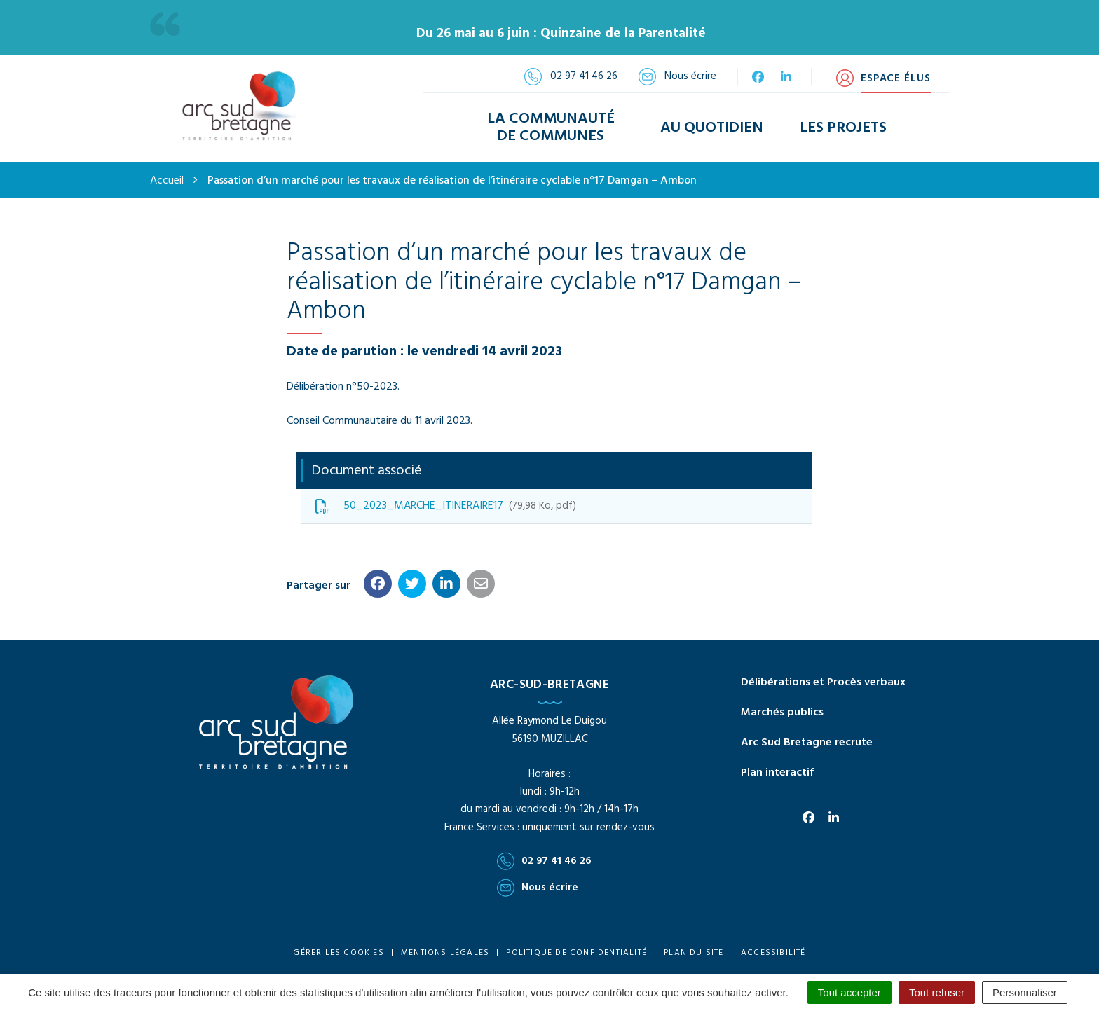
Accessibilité (773, 953)
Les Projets (843, 128)
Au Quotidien (711, 128)
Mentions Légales (445, 953)
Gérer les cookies (338, 953)
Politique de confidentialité (576, 953)
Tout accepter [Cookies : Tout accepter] (849, 992)
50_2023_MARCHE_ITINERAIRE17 (445, 506)
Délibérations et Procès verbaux (823, 682)
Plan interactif (777, 773)
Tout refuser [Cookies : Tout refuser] (936, 992)
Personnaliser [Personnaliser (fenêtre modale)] (1024, 992)
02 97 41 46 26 (544, 861)
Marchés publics (782, 712)
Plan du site (693, 953)
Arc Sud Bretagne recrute (807, 743)
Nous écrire (537, 888)
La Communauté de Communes (551, 127)
